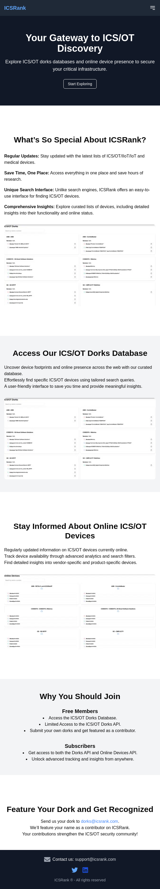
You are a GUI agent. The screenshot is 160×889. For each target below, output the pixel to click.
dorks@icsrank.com (99, 821)
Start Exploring (80, 84)
